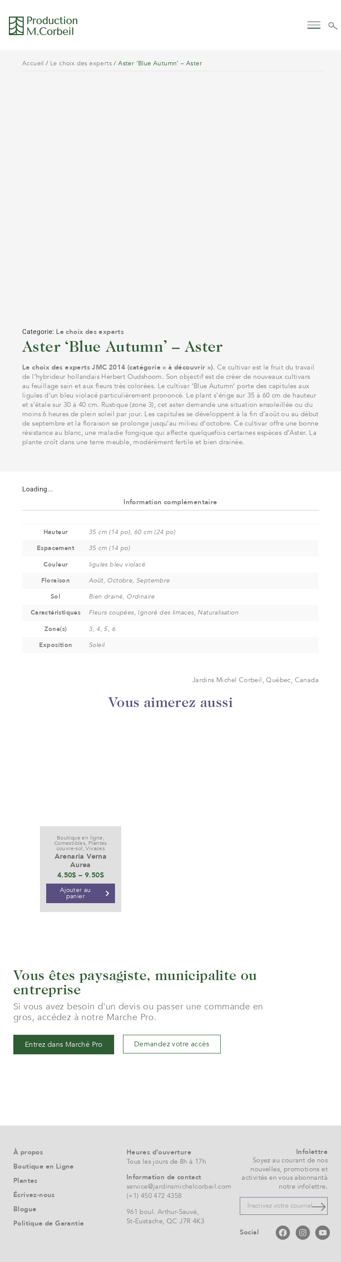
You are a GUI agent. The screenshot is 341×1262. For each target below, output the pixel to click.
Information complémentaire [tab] (170, 502)
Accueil (33, 63)
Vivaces (95, 848)
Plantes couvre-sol (81, 846)
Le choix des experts (81, 63)
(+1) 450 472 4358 (154, 1195)
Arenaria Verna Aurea (81, 861)
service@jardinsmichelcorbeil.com (179, 1186)
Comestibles (69, 843)
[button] (314, 24)
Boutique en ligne (80, 837)
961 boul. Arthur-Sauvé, (163, 1211)
